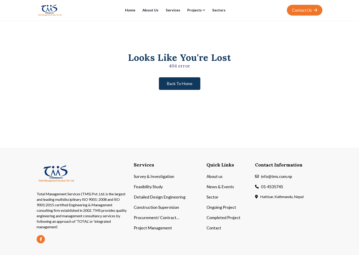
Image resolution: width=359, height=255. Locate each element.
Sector (212, 196)
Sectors (219, 10)
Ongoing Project (221, 207)
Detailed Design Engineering (159, 196)
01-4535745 (272, 186)
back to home (180, 83)
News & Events (220, 186)
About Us (150, 10)
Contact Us (304, 10)
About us (215, 176)
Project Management (153, 227)
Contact (214, 227)
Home (130, 10)
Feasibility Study (148, 186)
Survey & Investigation (154, 176)
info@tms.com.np (276, 176)
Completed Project (223, 217)
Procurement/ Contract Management (155, 218)
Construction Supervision (156, 207)
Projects (194, 10)
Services (173, 10)
